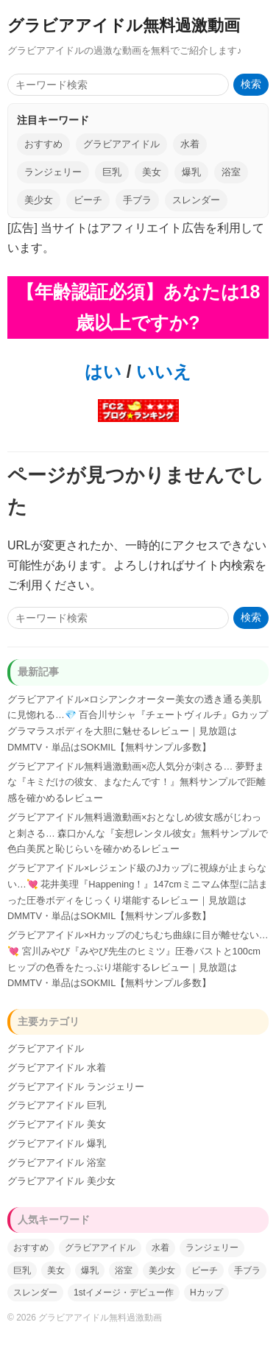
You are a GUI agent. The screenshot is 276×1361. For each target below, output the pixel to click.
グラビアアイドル (121, 144)
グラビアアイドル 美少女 (61, 1180)
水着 (189, 144)
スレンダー (196, 199)
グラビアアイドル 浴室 (56, 1162)
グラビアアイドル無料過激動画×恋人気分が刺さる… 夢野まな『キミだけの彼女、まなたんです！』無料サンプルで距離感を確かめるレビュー (136, 782)
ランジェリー (53, 171)
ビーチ (88, 199)
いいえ (161, 371)
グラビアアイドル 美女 (56, 1124)
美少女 (38, 199)
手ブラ (137, 199)
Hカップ (206, 1292)
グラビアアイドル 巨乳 (56, 1105)
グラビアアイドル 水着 (56, 1067)
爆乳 (191, 171)
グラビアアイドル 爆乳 (56, 1143)
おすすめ (43, 144)
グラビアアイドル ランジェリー (75, 1086)
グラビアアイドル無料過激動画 (123, 25)
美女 (151, 171)
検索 (251, 84)
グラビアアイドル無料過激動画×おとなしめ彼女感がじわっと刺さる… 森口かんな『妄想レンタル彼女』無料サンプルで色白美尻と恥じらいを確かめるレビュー (137, 833)
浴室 (231, 171)
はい (103, 371)
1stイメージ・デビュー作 (124, 1292)
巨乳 (111, 171)
